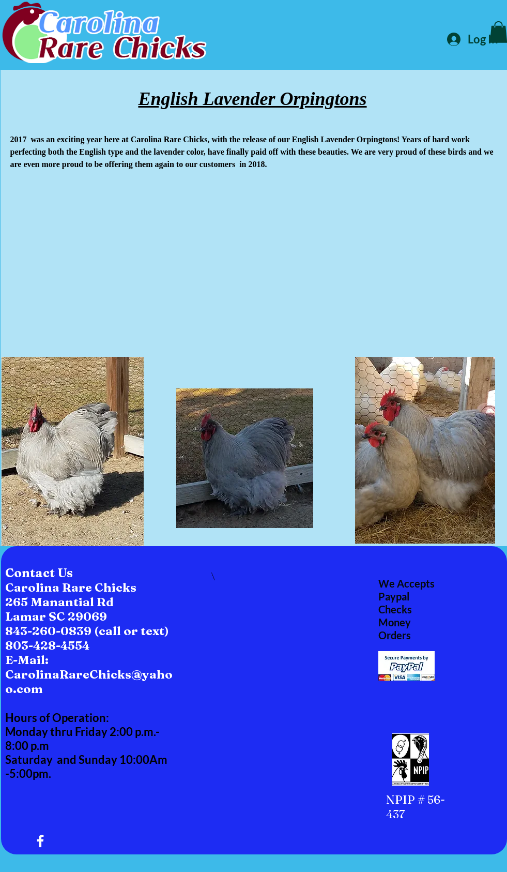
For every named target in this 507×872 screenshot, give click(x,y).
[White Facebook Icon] (40, 841)
